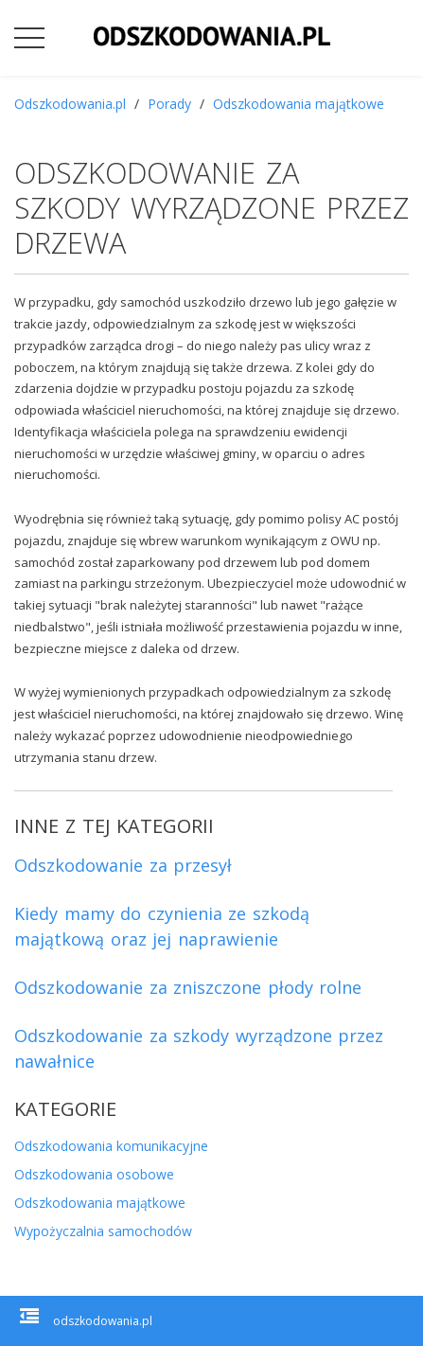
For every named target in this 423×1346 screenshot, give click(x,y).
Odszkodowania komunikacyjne (111, 1146)
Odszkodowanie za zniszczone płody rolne (187, 987)
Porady (169, 104)
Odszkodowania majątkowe (298, 104)
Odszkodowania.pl (70, 104)
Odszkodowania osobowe (94, 1174)
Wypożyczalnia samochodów (103, 1231)
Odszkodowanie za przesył (123, 865)
